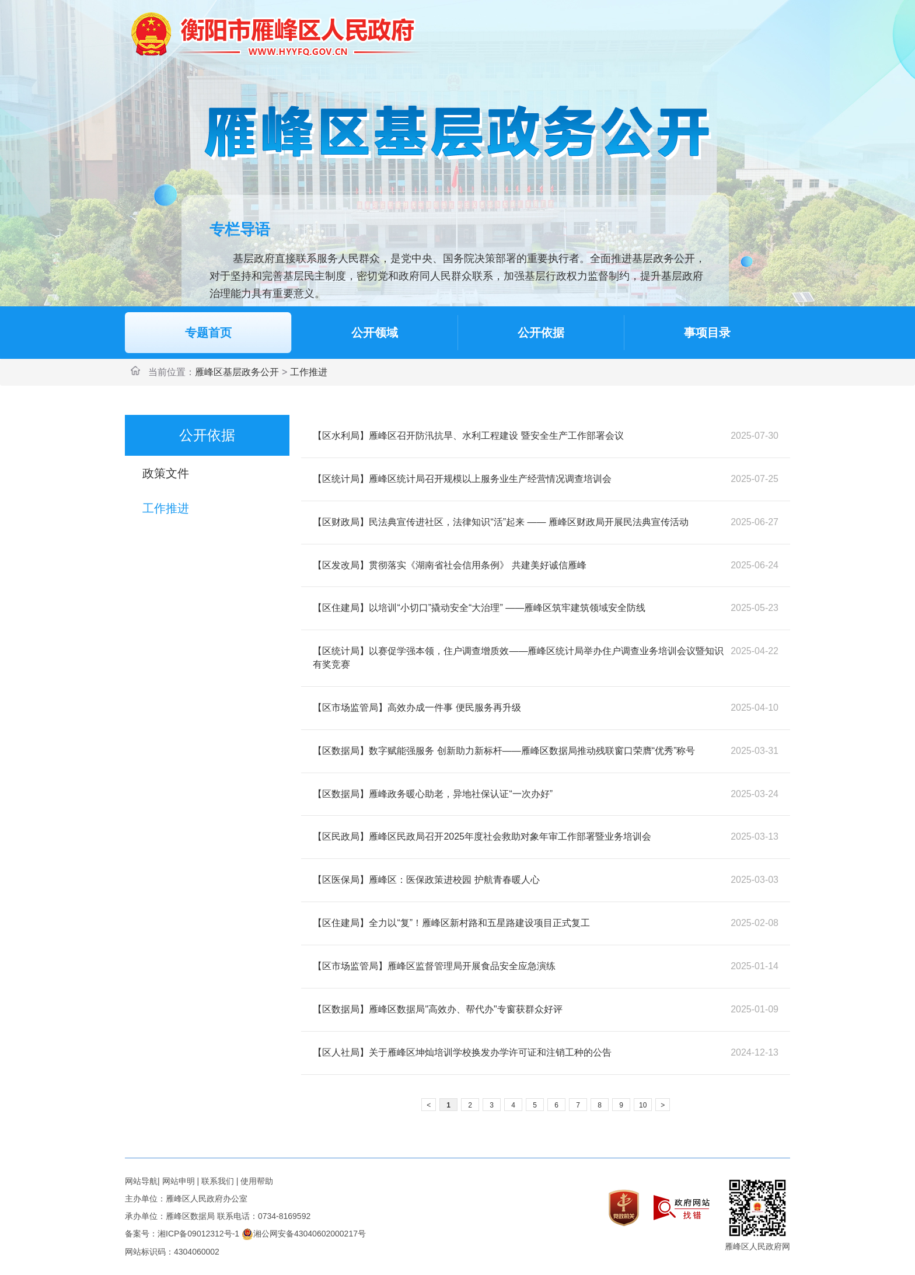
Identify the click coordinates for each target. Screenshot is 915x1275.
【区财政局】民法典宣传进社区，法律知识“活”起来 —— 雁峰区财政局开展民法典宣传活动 (501, 522)
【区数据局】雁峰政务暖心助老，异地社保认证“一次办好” (433, 794)
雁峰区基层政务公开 (237, 372)
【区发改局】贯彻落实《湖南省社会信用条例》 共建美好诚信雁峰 (449, 565)
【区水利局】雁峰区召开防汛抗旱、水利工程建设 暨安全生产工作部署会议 (468, 436)
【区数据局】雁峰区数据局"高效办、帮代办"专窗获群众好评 (437, 1009)
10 (643, 1105)
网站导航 (141, 1181)
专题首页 (208, 332)
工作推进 (308, 372)
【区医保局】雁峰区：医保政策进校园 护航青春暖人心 (426, 880)
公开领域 (374, 332)
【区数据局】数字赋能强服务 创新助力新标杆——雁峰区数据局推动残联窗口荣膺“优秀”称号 (504, 751)
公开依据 (541, 332)
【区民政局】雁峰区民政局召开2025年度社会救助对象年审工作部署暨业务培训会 (482, 836)
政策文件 (165, 473)
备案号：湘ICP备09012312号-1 (182, 1233)
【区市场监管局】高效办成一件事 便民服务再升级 (417, 707)
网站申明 (178, 1181)
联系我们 (217, 1181)
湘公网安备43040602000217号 (304, 1233)
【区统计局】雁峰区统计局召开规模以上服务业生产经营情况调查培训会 (462, 479)
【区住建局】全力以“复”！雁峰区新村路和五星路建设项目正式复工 (451, 923)
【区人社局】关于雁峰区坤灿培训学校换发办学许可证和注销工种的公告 (462, 1052)
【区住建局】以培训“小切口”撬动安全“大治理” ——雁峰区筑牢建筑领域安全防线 (479, 608)
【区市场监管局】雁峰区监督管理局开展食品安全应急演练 (434, 966)
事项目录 (707, 332)
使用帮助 (256, 1181)
